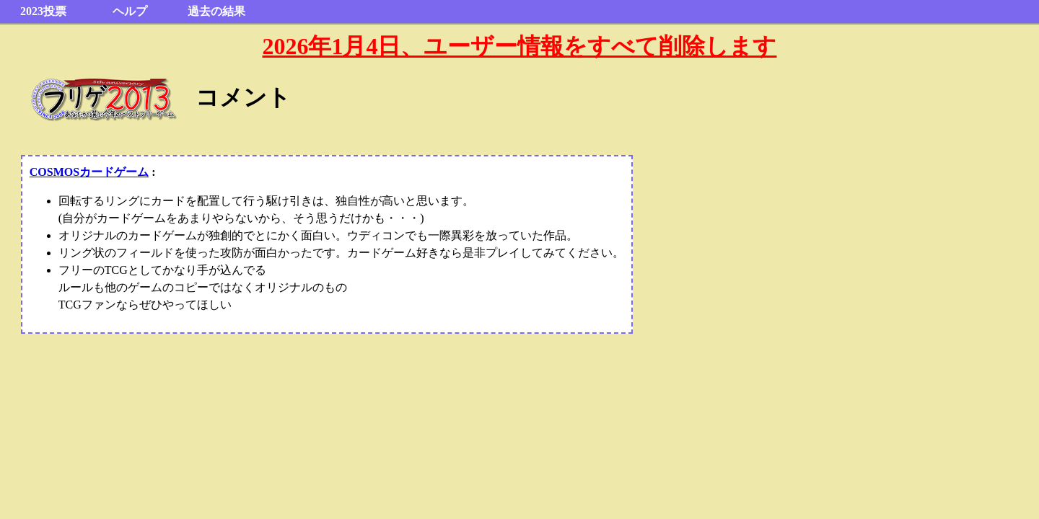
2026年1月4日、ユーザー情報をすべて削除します (519, 46)
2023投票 (43, 11)
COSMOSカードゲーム (89, 172)
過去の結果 (216, 11)
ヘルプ (130, 11)
